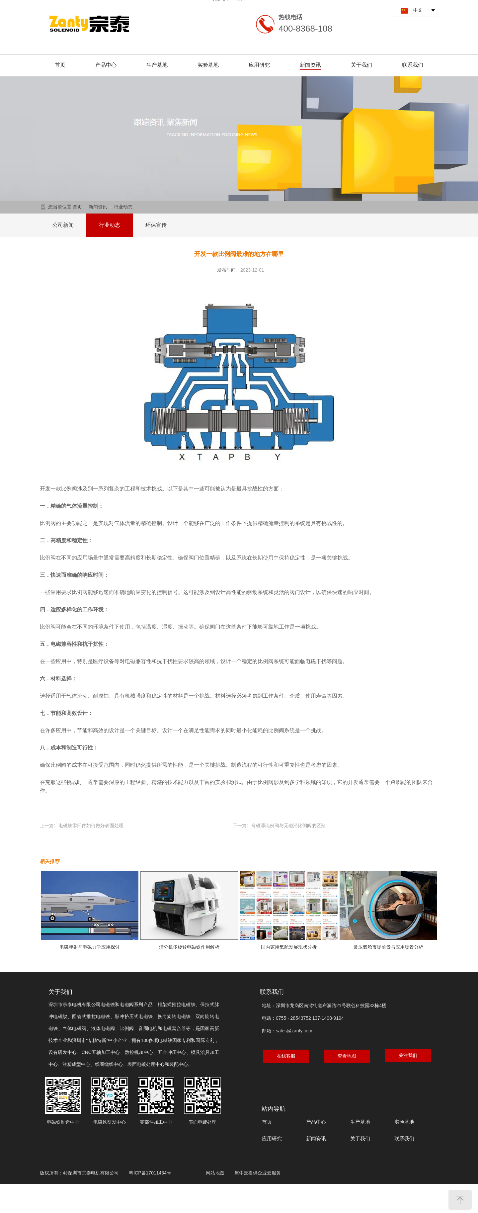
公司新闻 (63, 225)
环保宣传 (156, 225)
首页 (60, 65)
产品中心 (106, 65)
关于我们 (361, 65)
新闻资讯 (310, 65)
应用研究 (259, 65)
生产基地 (157, 65)
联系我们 (412, 65)
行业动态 (123, 207)
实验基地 (208, 65)
